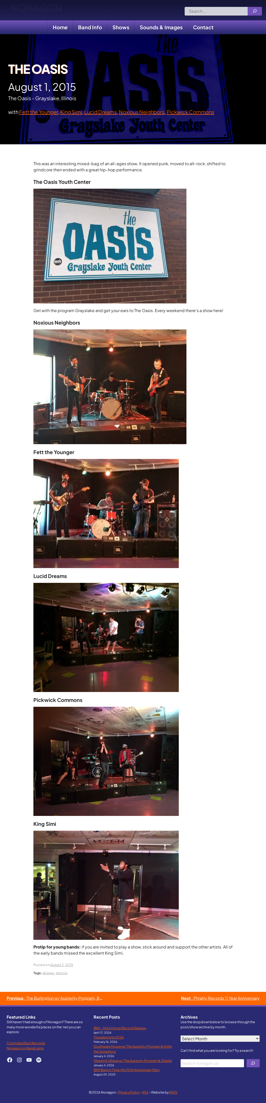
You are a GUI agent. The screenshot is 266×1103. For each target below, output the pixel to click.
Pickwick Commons (190, 112)
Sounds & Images (161, 27)
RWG (173, 1092)
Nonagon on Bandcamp (25, 1048)
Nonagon (36, 10)
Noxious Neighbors (141, 112)
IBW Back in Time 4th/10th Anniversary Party (127, 1070)
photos (62, 973)
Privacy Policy (129, 1092)
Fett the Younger (38, 112)
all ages (48, 973)
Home (60, 27)
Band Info (90, 27)
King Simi (71, 112)
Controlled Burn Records (26, 1043)
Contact (203, 27)
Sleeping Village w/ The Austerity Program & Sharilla (133, 1060)
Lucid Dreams (100, 112)
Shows (120, 27)
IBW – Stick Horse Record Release (120, 1028)
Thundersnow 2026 (109, 1037)
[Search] (255, 11)
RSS (145, 1092)
